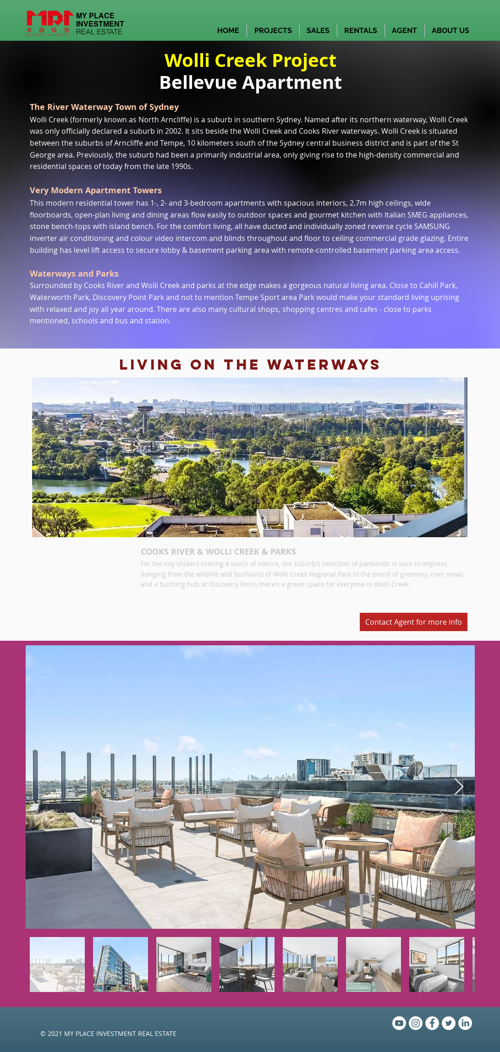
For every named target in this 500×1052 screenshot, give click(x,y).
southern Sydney (271, 119)
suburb (219, 119)
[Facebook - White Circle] (432, 1023)
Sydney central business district (334, 143)
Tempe (171, 143)
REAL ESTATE (99, 31)
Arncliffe (175, 119)
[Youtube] (399, 1023)
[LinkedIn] (465, 1023)
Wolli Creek (262, 131)
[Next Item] (459, 787)
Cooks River (319, 131)
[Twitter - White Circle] (449, 1023)
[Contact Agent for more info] (413, 622)
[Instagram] (416, 1023)
